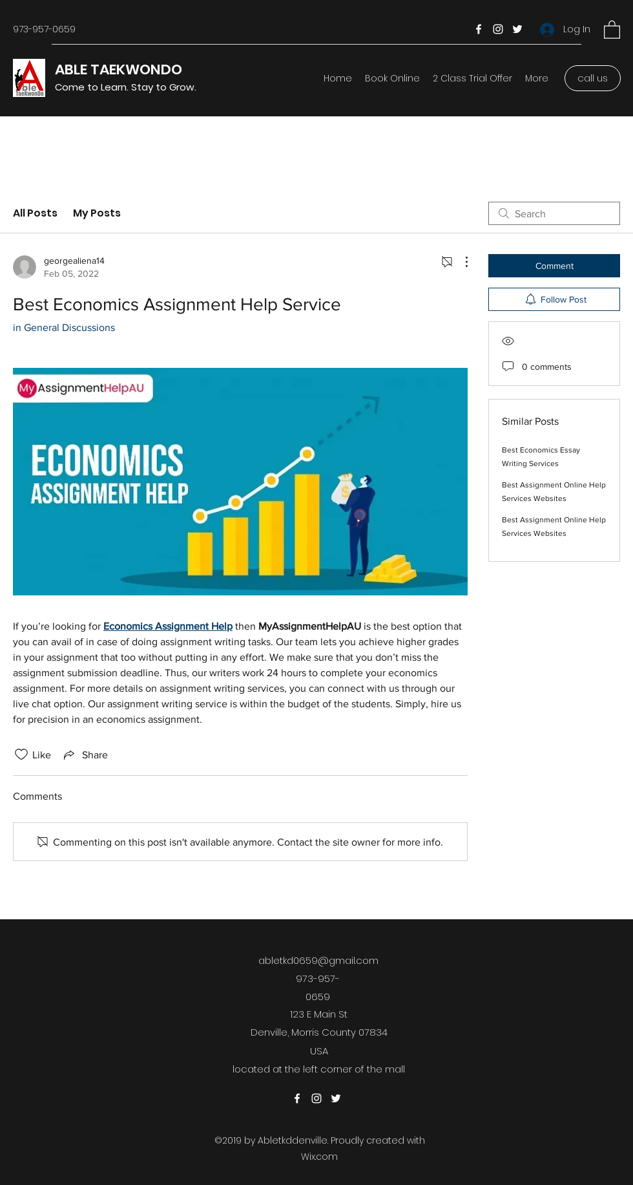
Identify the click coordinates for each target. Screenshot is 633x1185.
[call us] (593, 78)
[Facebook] (478, 29)
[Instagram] (498, 29)
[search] (554, 213)
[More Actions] (460, 262)
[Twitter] (517, 29)
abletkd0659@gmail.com (318, 960)
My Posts (97, 213)
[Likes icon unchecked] (21, 754)
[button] (612, 29)
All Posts (35, 213)
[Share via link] (84, 754)
